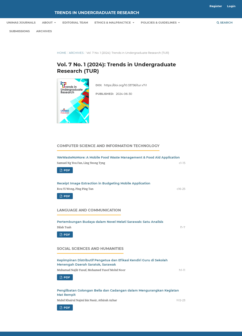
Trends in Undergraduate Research (97, 12)
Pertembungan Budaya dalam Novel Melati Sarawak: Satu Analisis (110, 222)
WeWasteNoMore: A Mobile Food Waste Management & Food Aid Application (118, 157)
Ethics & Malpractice (113, 22)
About (48, 22)
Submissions (19, 31)
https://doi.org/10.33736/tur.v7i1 (125, 85)
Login (231, 6)
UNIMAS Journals (21, 22)
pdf (66, 170)
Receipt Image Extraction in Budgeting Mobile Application (103, 183)
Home (61, 52)
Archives (44, 31)
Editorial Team (75, 22)
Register (216, 6)
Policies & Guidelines (159, 22)
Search (225, 22)
